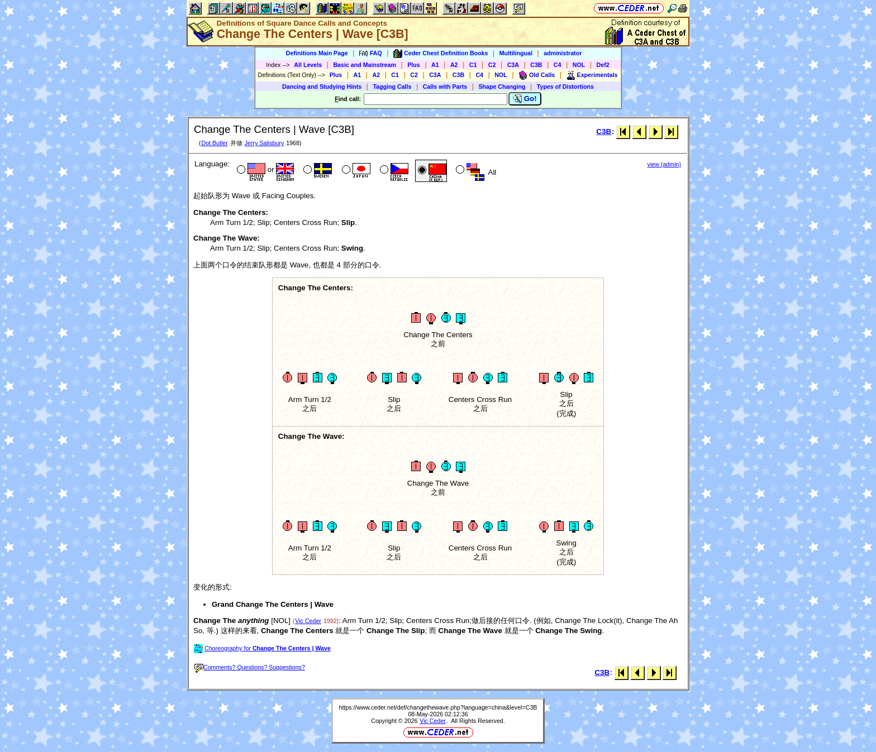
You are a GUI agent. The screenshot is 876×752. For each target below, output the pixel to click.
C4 (557, 64)
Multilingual (515, 53)
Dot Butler (214, 143)
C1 (473, 64)
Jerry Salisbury (264, 143)
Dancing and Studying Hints (321, 86)
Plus (413, 64)
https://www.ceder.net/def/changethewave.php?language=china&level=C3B (438, 707)
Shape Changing (501, 86)
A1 (435, 64)
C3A (513, 64)
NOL (579, 64)
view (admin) (664, 164)
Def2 (603, 64)
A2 (454, 64)
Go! (525, 98)
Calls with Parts (445, 86)
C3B (536, 64)
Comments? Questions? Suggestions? (249, 667)
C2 (492, 64)
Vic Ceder (308, 620)
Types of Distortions (565, 86)
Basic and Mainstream (364, 64)
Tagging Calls (392, 86)
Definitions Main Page (317, 53)
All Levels (308, 64)
